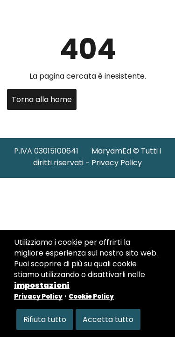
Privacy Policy (116, 162)
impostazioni (42, 285)
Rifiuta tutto (44, 319)
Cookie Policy (91, 296)
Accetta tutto (108, 319)
